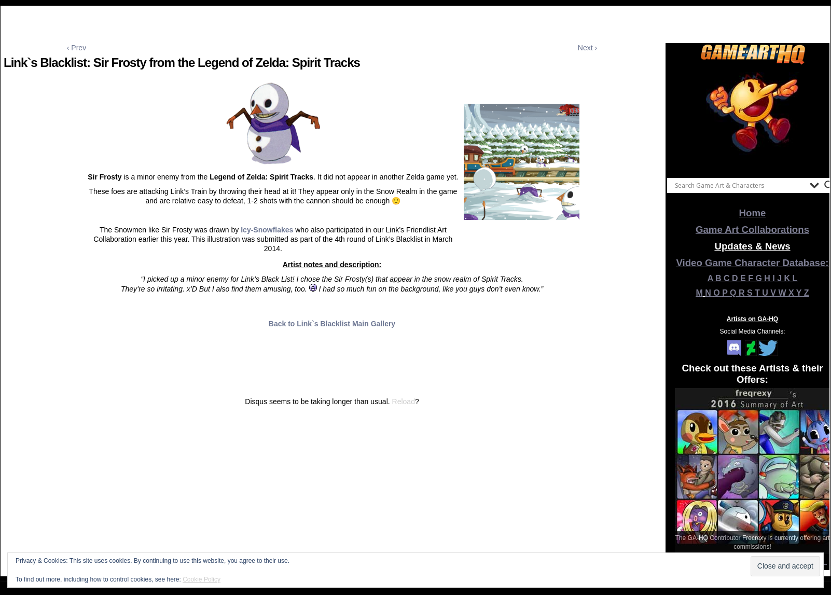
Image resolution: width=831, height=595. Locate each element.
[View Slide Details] (752, 118)
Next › (587, 48)
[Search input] (740, 185)
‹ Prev (76, 48)
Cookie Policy (201, 579)
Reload (403, 401)
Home (752, 212)
